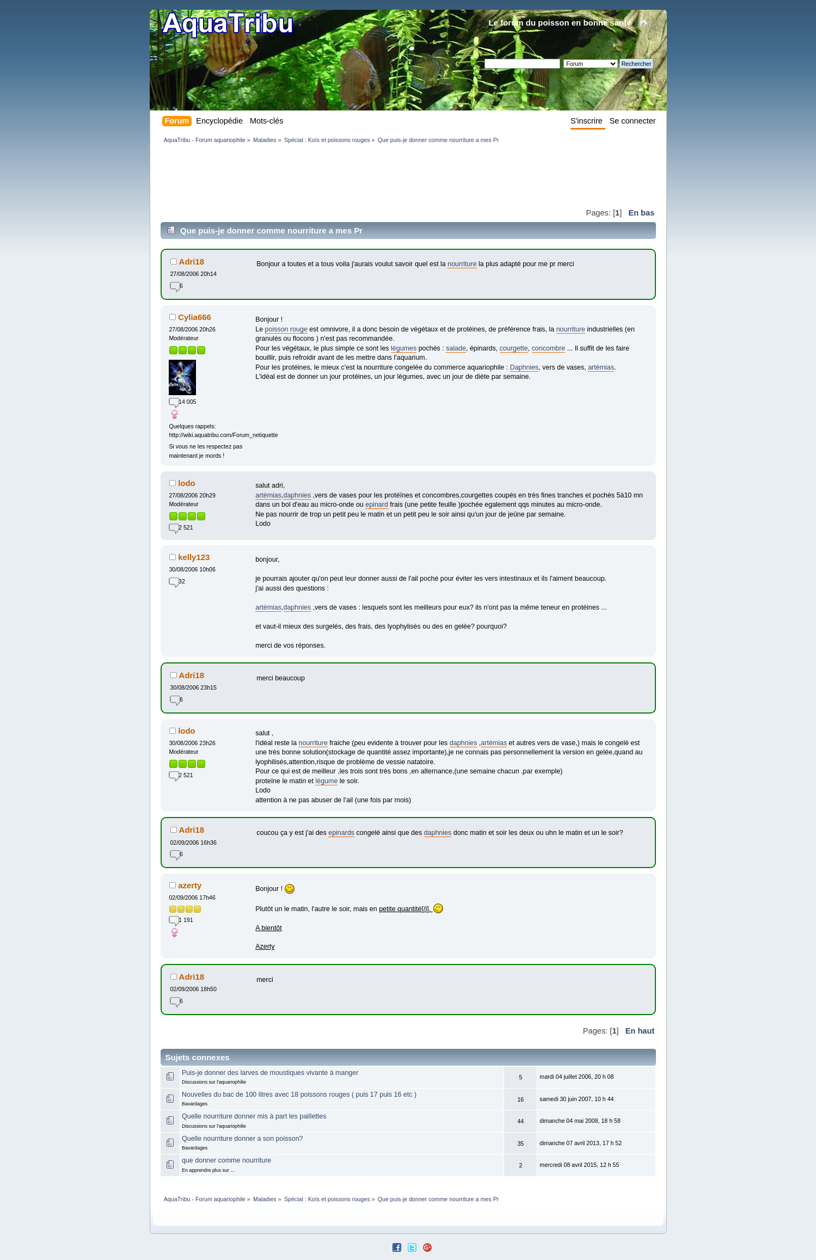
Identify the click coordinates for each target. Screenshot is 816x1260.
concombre (549, 348)
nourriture (461, 264)
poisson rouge (286, 329)
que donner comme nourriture (226, 1160)
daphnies (297, 495)
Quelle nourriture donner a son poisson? (242, 1138)
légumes (403, 348)
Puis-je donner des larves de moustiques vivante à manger (270, 1073)
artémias (601, 367)
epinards (341, 833)
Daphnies (524, 367)
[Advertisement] (359, 175)
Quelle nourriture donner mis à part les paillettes (254, 1116)
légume (326, 781)
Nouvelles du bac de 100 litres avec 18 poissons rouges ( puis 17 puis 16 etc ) (299, 1094)
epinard (376, 504)
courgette (514, 348)
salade (456, 348)
